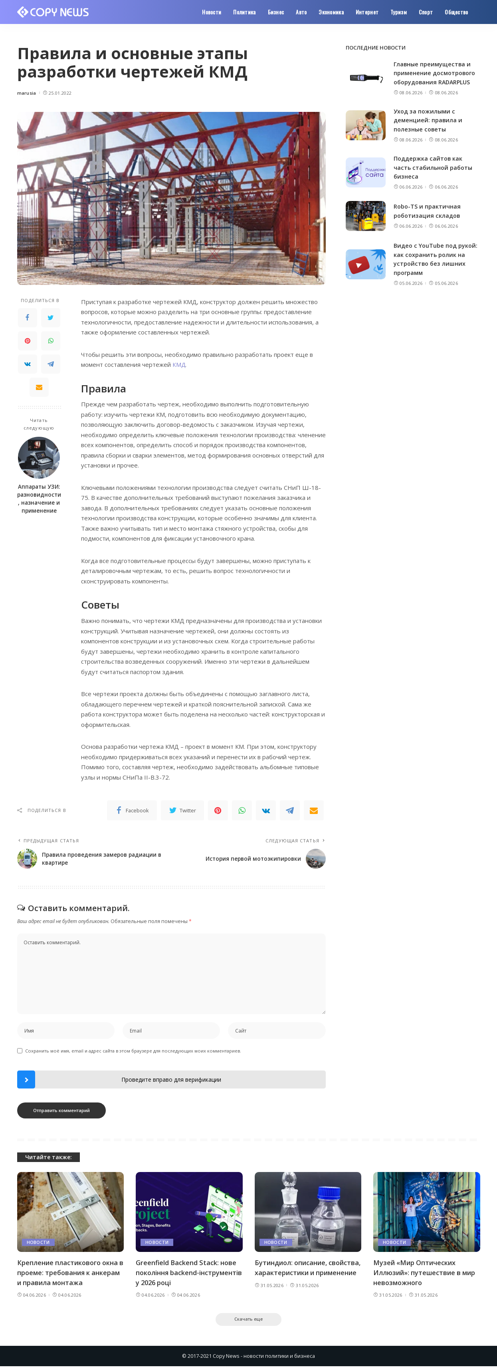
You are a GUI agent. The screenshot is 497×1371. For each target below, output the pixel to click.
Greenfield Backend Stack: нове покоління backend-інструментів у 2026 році (187, 1275)
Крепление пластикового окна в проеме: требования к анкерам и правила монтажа (69, 1275)
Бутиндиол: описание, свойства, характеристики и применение (303, 1275)
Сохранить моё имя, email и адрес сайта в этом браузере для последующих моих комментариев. (133, 1054)
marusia (26, 93)
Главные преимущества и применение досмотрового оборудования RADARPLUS (436, 73)
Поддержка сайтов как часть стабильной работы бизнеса (434, 167)
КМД (179, 364)
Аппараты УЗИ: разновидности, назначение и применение (39, 499)
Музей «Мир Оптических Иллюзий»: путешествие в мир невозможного (426, 1275)
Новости (38, 1245)
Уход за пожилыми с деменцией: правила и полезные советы (428, 120)
